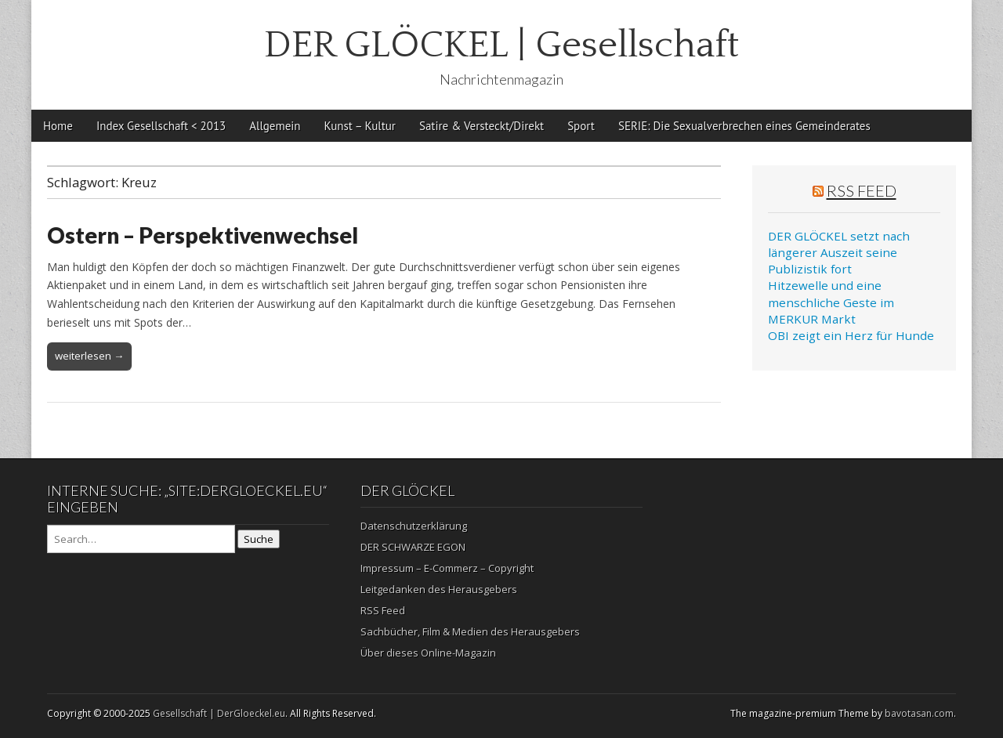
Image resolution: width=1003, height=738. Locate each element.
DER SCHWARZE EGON (412, 547)
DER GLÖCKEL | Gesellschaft (501, 45)
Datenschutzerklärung (413, 526)
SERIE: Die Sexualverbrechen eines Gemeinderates (744, 125)
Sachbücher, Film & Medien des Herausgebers (470, 631)
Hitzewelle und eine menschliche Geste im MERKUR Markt (831, 302)
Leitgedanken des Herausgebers (438, 589)
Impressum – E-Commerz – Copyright (447, 568)
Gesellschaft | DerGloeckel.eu (219, 713)
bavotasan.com (919, 713)
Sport (581, 125)
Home (58, 125)
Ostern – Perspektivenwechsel (202, 235)
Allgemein (274, 125)
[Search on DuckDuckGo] (141, 539)
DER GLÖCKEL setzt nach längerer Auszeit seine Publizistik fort (839, 252)
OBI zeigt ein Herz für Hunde (851, 335)
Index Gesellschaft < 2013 (161, 125)
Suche (258, 539)
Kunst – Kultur (360, 125)
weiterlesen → (89, 356)
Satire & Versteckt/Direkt (481, 125)
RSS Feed (861, 190)
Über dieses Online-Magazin (428, 653)
